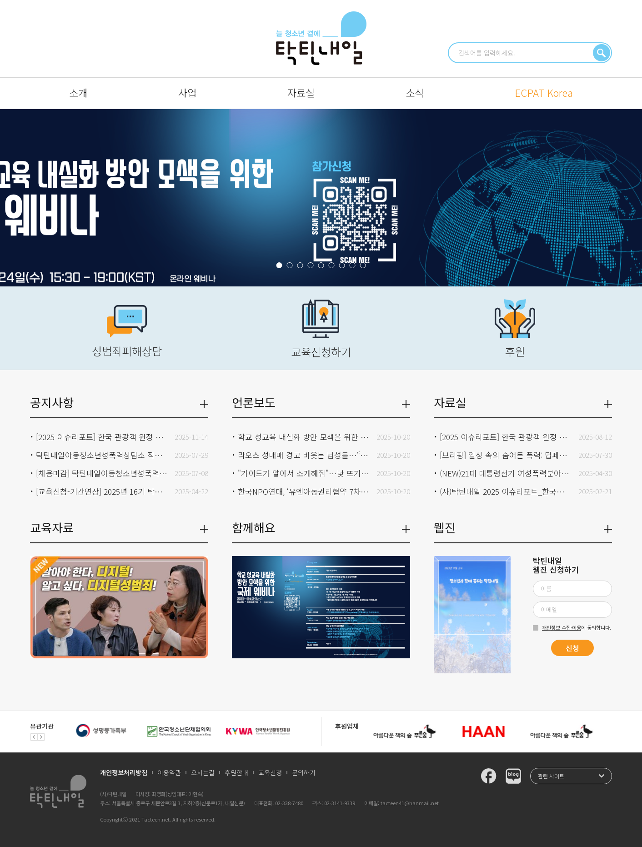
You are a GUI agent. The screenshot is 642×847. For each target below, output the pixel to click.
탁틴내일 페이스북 (489, 776)
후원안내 (236, 772)
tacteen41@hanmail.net (410, 803)
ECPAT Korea (544, 92)
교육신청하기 (321, 329)
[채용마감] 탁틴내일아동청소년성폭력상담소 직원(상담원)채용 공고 (102, 473)
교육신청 (270, 772)
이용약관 (169, 772)
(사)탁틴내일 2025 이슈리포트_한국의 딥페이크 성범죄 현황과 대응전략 (506, 491)
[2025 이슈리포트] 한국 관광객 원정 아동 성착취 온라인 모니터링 (506, 436)
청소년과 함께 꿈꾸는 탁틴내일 (321, 38)
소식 (415, 92)
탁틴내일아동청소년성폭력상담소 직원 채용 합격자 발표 (102, 455)
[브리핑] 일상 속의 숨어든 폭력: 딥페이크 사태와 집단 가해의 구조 (506, 455)
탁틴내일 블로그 (513, 776)
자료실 (301, 92)
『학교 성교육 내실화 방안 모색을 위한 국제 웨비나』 (321, 197)
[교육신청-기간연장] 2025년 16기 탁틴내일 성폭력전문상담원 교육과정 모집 (102, 491)
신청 (572, 647)
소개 (78, 92)
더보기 (204, 404)
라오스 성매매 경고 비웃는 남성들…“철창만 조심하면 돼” (304, 455)
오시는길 (203, 772)
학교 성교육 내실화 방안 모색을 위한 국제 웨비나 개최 (304, 436)
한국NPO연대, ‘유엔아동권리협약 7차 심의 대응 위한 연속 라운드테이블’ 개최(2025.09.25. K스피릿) (304, 491)
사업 (187, 92)
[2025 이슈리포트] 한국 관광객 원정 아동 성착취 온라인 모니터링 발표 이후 (102, 436)
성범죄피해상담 (127, 332)
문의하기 (304, 772)
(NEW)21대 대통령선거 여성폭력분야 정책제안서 (506, 473)
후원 (515, 329)
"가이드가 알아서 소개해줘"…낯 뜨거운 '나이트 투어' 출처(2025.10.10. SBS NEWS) (304, 473)
